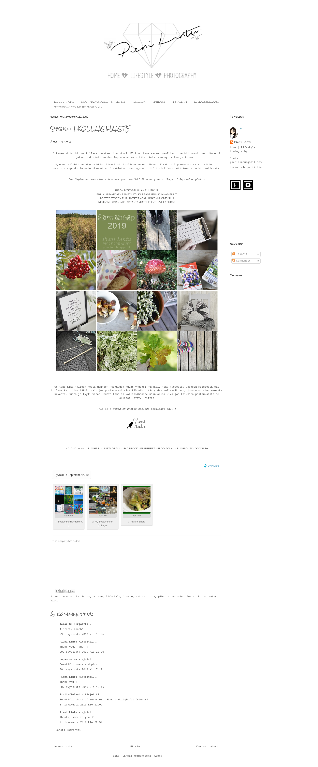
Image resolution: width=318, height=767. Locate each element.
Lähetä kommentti (68, 730)
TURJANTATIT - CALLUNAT (138, 198)
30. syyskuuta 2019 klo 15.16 (82, 687)
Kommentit (241, 260)
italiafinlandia (71, 694)
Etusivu (136, 746)
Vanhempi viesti (208, 746)
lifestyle (113, 596)
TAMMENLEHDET (146, 202)
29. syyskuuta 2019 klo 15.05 (82, 634)
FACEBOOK (139, 102)
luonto (128, 596)
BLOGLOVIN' (185, 448)
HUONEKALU (165, 198)
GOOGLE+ (201, 448)
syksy (213, 596)
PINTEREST (159, 102)
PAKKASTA (127, 202)
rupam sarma (68, 659)
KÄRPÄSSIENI (147, 194)
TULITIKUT (151, 190)
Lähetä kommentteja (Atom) (142, 755)
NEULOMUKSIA (107, 202)
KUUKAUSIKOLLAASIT (206, 102)
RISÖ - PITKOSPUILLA (129, 190)
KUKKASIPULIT (167, 194)
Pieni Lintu (68, 641)
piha (152, 596)
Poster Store (196, 596)
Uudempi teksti (65, 746)
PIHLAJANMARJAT (108, 194)
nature (140, 596)
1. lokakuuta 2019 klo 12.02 (81, 704)
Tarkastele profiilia (246, 167)
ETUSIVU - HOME (64, 102)
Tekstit (239, 254)
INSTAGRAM (180, 102)
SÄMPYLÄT (129, 194)
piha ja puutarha (171, 596)
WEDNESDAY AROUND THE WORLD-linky (78, 107)
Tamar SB (66, 624)
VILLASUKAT (167, 202)
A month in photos (76, 596)
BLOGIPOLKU (165, 448)
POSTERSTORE (109, 198)
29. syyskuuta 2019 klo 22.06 (82, 651)
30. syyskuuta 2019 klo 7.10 (81, 669)
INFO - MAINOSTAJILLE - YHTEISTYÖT (103, 102)
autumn (98, 596)
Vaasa (54, 600)
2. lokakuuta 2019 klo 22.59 (81, 722)
